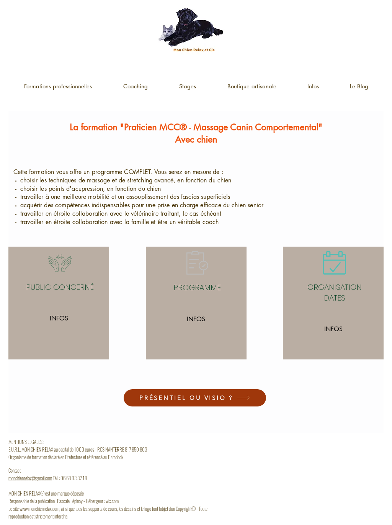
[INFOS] (59, 318)
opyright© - (188, 508)
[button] (313, 86)
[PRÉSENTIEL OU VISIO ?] (195, 397)
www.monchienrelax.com (39, 508)
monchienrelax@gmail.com (30, 478)
